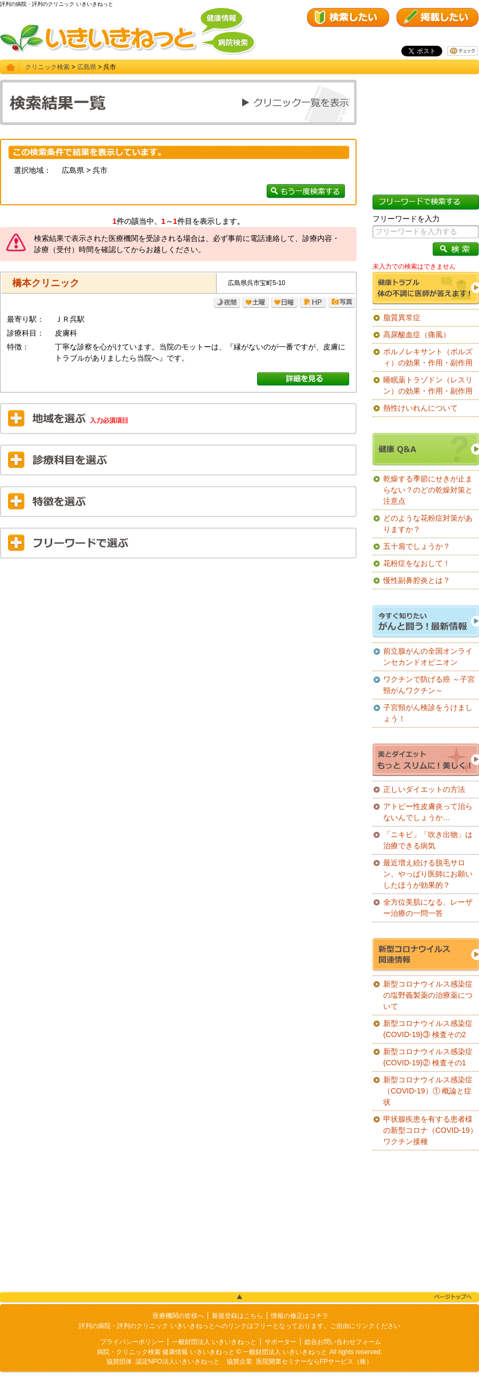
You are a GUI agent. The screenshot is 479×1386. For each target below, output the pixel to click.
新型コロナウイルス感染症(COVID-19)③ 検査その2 (428, 1029)
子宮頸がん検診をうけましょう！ (428, 713)
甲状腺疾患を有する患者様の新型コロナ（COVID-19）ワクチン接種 (430, 1130)
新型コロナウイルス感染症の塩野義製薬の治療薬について (428, 995)
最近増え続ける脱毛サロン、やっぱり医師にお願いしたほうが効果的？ (428, 873)
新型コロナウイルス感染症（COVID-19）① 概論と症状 (428, 1090)
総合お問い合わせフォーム (342, 1342)
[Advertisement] (178, 643)
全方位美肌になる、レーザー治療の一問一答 (428, 907)
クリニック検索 (47, 67)
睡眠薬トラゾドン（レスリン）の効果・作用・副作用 (428, 385)
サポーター (280, 1342)
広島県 (86, 67)
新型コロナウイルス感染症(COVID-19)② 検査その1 (428, 1057)
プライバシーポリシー (132, 1342)
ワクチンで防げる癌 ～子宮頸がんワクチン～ (429, 685)
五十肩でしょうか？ (416, 546)
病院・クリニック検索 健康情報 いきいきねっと (166, 1352)
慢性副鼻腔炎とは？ (416, 580)
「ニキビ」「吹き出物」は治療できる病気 (428, 840)
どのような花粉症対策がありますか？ (428, 523)
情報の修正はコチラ (299, 1316)
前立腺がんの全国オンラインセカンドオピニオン (428, 656)
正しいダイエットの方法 (424, 789)
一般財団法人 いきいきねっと (214, 1342)
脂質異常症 (401, 317)
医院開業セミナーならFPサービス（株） (314, 1361)
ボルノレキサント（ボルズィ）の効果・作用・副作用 (428, 357)
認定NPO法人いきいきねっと (178, 1361)
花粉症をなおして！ (416, 563)
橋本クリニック (45, 283)
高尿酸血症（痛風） (416, 334)
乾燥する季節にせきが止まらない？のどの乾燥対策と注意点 (428, 489)
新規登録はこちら (237, 1316)
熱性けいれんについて (420, 408)
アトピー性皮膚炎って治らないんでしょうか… (428, 812)
